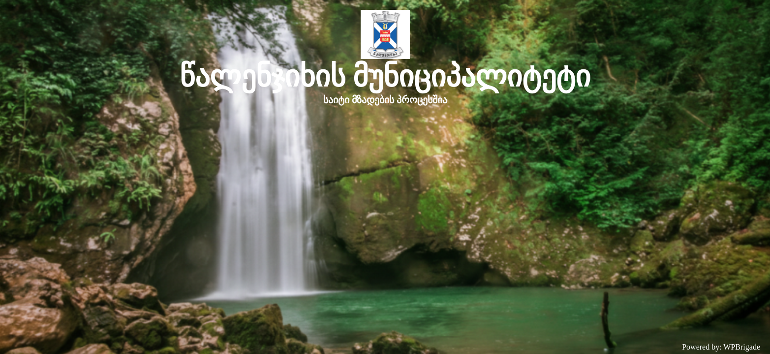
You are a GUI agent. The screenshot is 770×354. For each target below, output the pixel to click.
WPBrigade (741, 347)
